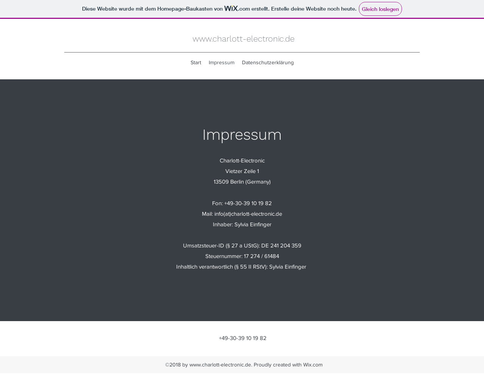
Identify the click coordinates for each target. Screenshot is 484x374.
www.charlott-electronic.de (243, 38)
